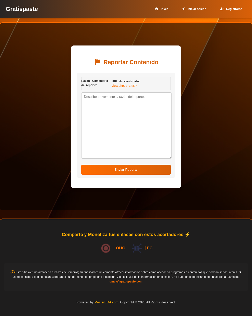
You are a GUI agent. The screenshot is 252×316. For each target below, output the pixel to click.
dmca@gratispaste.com (126, 281)
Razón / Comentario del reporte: (94, 83)
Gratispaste (22, 9)
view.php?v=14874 (124, 85)
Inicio (160, 9)
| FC (141, 248)
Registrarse (230, 9)
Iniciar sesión (193, 9)
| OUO (112, 248)
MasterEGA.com (106, 302)
